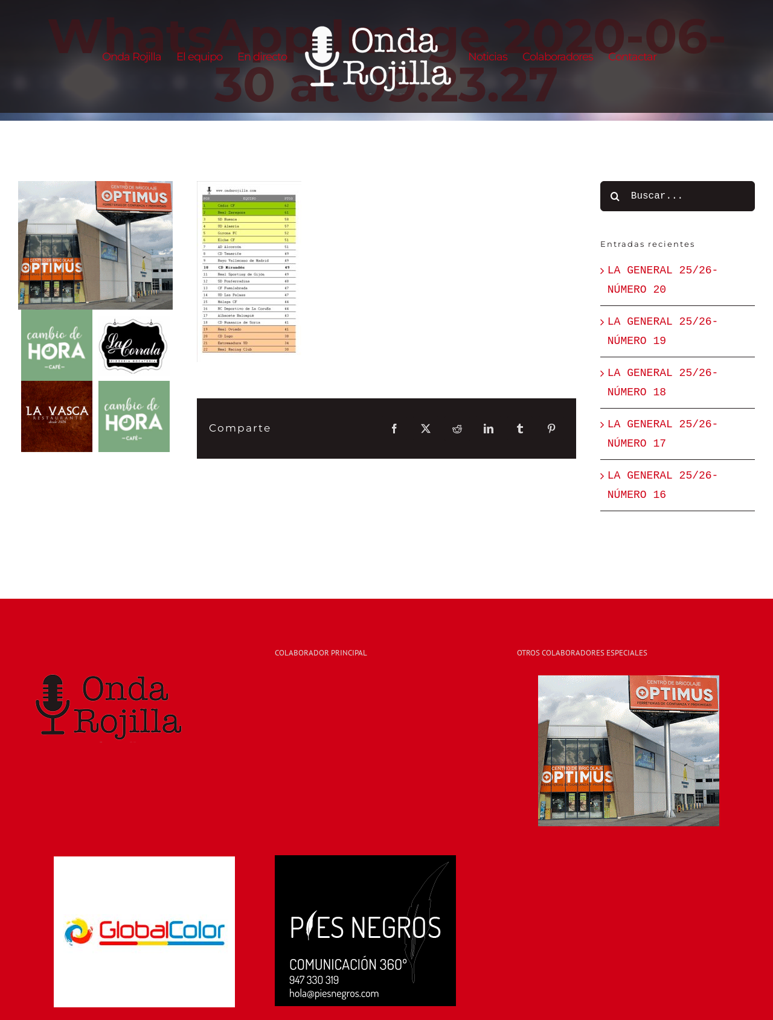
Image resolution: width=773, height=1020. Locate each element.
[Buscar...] (677, 196)
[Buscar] (615, 196)
